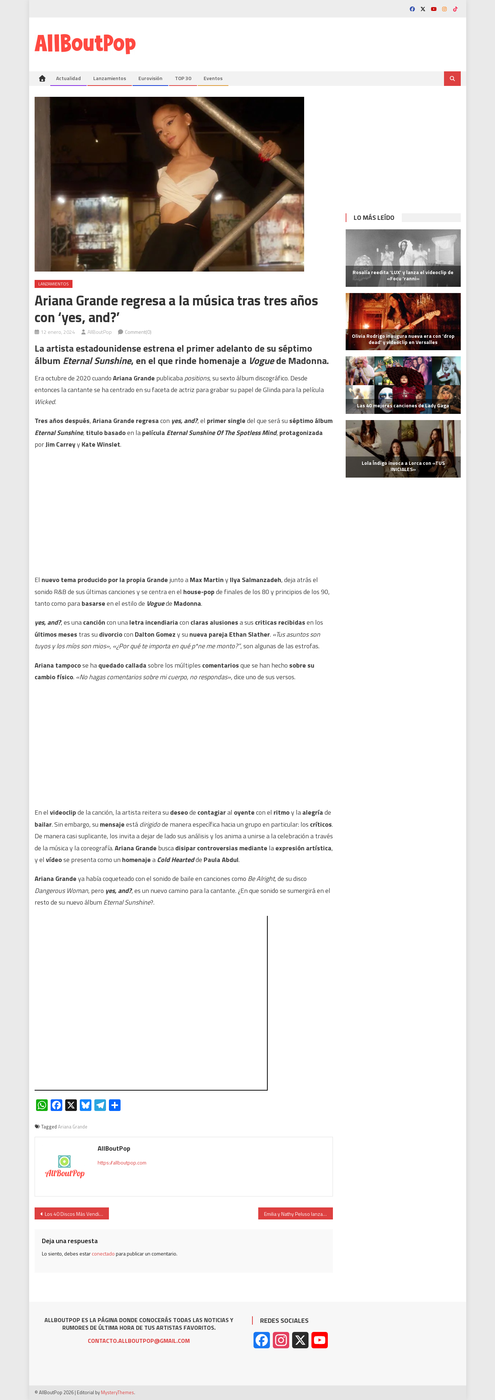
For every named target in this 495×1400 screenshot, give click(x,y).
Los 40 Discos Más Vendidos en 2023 (77, 1214)
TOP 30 (183, 78)
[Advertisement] (328, 41)
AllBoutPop (99, 332)
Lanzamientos (109, 78)
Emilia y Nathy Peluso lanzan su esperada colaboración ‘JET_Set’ (298, 1214)
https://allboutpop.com (122, 1162)
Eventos (213, 78)
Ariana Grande (72, 1126)
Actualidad (68, 78)
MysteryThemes (117, 1392)
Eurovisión (150, 78)
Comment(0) (138, 332)
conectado (103, 1253)
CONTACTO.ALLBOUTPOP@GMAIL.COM (139, 1340)
